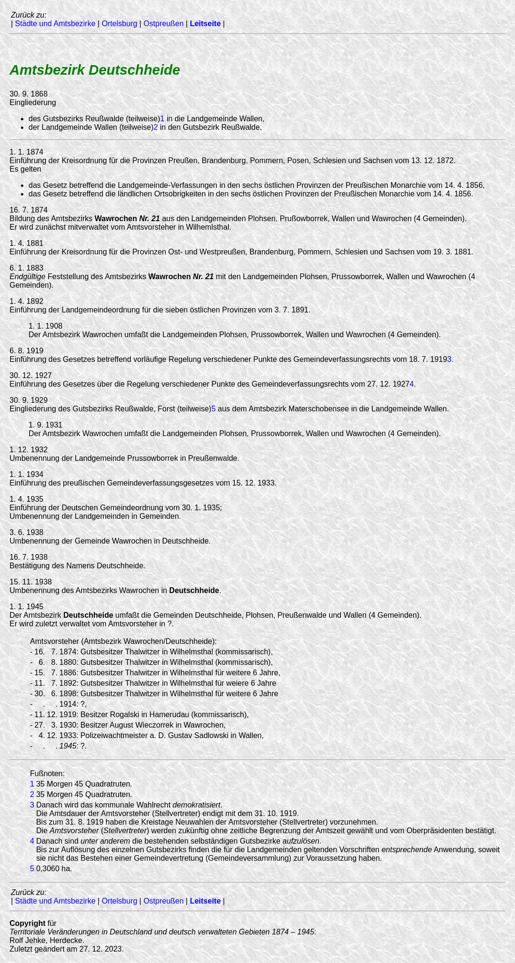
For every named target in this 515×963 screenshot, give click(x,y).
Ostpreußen (163, 23)
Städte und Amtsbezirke (55, 23)
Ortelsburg (120, 23)
